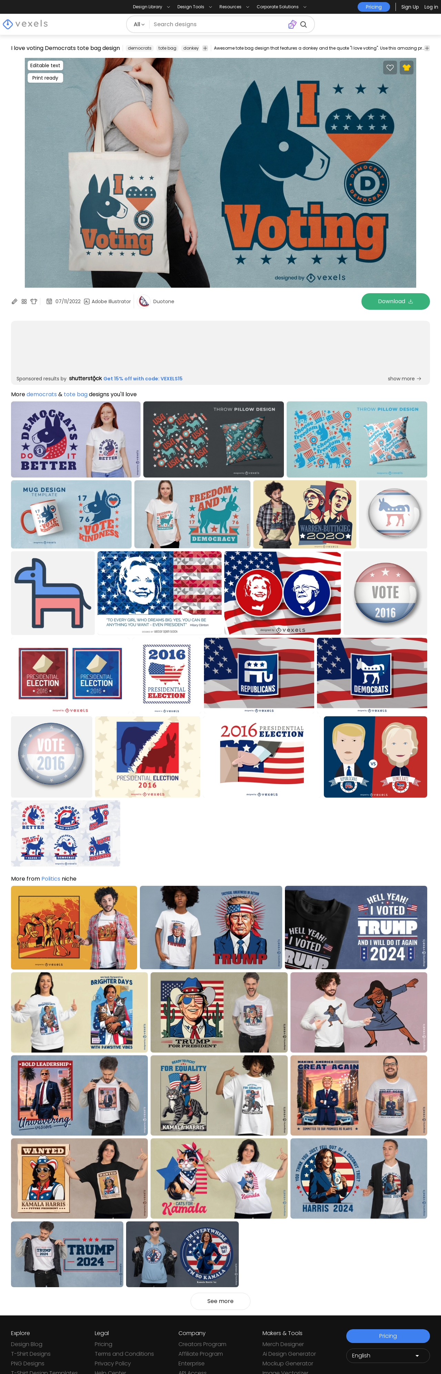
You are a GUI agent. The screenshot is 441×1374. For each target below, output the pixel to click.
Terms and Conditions (124, 1354)
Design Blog (26, 1344)
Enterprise (191, 1363)
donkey (191, 48)
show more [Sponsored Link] (405, 378)
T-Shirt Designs (31, 1354)
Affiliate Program (200, 1354)
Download (395, 301)
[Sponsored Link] (19, 349)
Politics (50, 879)
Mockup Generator (288, 1363)
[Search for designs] (219, 24)
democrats (140, 48)
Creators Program (202, 1344)
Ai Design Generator (289, 1354)
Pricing (103, 1344)
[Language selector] (388, 1356)
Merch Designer (283, 1344)
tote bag (167, 48)
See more (220, 1301)
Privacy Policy (113, 1363)
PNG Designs (27, 1363)
